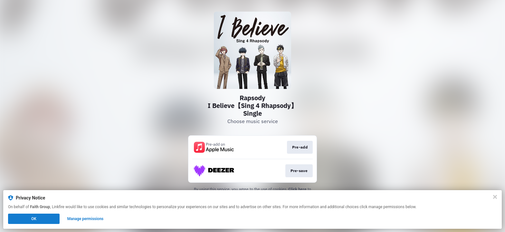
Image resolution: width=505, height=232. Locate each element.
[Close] (495, 197)
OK (33, 219)
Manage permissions (85, 219)
